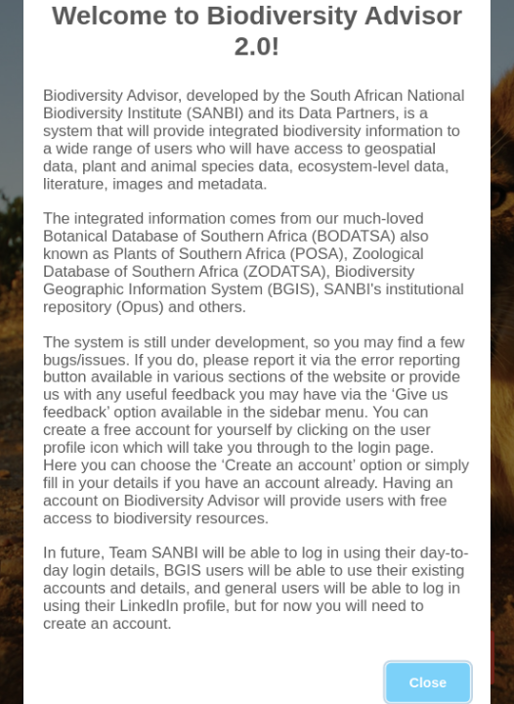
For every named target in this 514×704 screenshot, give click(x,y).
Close (428, 647)
